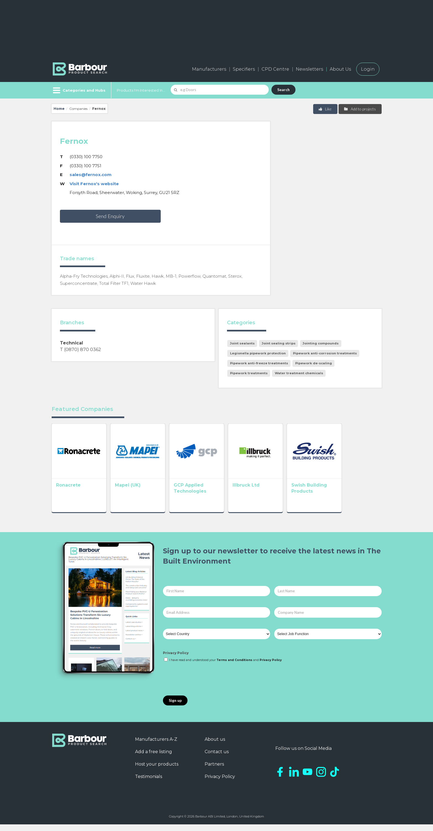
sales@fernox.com (91, 174)
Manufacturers (209, 69)
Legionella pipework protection (258, 353)
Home (59, 109)
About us (215, 745)
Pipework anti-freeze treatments (259, 363)
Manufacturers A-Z (156, 745)
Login (368, 69)
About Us (340, 69)
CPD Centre (275, 69)
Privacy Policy (176, 659)
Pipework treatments (249, 373)
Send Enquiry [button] (110, 216)
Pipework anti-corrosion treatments (325, 353)
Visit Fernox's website (94, 183)
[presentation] (205, 686)
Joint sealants (242, 343)
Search (283, 89)
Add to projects (360, 109)
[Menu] (78, 90)
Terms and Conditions (234, 666)
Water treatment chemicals (299, 373)
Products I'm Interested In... (141, 90)
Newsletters (309, 69)
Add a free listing (153, 758)
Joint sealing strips (278, 343)
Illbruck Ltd (270, 493)
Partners (214, 770)
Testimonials (148, 783)
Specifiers (244, 69)
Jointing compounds (321, 343)
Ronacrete (68, 493)
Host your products (156, 770)
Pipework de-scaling (313, 363)
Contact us (217, 758)
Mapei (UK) (136, 493)
